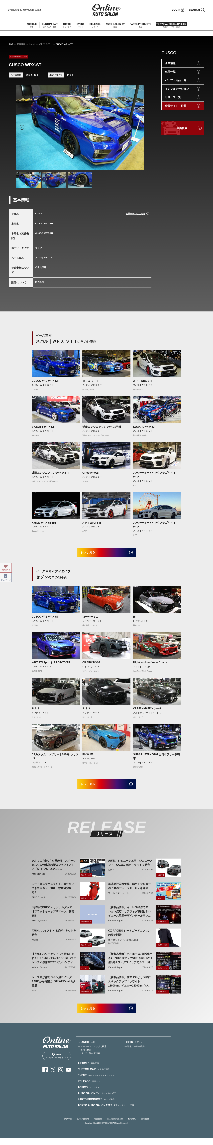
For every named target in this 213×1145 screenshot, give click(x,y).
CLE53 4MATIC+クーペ (147, 710)
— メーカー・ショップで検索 (92, 1053)
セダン (70, 74)
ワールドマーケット (118, 898)
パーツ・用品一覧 (175, 80)
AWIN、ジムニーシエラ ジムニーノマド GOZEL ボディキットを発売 (130, 867)
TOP (11, 44)
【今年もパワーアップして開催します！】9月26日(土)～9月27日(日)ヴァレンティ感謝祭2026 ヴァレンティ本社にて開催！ (54, 963)
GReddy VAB (90, 472)
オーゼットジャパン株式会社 (123, 944)
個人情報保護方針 (115, 1126)
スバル (32, 44)
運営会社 (98, 1126)
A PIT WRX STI (142, 380)
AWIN (111, 874)
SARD (35, 995)
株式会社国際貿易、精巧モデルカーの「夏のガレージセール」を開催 (129, 890)
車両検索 (21, 44)
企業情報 (170, 63)
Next (138, 127)
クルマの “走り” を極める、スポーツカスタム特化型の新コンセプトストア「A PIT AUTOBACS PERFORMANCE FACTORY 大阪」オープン (54, 870)
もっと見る (92, 553)
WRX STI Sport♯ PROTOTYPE (51, 664)
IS (134, 619)
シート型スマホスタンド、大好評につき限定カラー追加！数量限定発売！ (53, 892)
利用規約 (132, 1126)
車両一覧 (170, 71)
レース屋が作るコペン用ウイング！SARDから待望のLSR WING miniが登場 (53, 986)
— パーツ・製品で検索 (89, 1060)
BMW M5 (88, 756)
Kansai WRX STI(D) (44, 522)
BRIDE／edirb (39, 902)
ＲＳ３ (36, 710)
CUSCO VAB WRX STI (45, 380)
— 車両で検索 (84, 1057)
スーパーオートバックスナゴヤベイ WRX (155, 474)
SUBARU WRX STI (144, 426)
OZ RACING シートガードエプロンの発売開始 (129, 937)
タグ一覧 (68, 1126)
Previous (22, 127)
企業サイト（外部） (177, 105)
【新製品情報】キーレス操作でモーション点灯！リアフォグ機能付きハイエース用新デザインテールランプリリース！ (129, 916)
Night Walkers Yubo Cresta (150, 664)
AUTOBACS (38, 878)
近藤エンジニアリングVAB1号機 (101, 426)
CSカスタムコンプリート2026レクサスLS (55, 758)
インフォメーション (177, 88)
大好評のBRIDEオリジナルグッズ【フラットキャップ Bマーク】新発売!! (53, 916)
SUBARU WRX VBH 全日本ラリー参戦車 (156, 758)
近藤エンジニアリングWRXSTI (50, 472)
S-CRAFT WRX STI (43, 426)
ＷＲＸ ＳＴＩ (45, 44)
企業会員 (145, 1126)
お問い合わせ (83, 1126)
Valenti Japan (115, 925)
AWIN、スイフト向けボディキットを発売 (54, 937)
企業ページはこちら (135, 213)
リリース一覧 (173, 97)
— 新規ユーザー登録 (135, 1053)
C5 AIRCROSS (91, 664)
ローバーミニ (90, 619)
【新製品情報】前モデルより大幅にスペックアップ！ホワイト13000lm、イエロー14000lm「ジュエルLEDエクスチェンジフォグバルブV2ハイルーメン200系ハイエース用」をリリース (129, 986)
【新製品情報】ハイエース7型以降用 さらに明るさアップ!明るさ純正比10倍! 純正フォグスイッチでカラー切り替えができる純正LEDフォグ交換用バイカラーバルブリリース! (130, 963)
